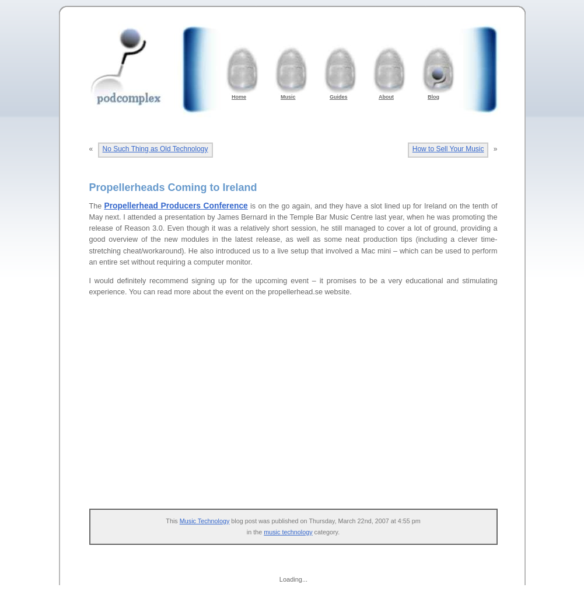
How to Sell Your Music (448, 149)
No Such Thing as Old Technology (155, 149)
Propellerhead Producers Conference (175, 205)
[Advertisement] (299, 409)
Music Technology (205, 520)
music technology (288, 532)
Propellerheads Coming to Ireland (173, 187)
